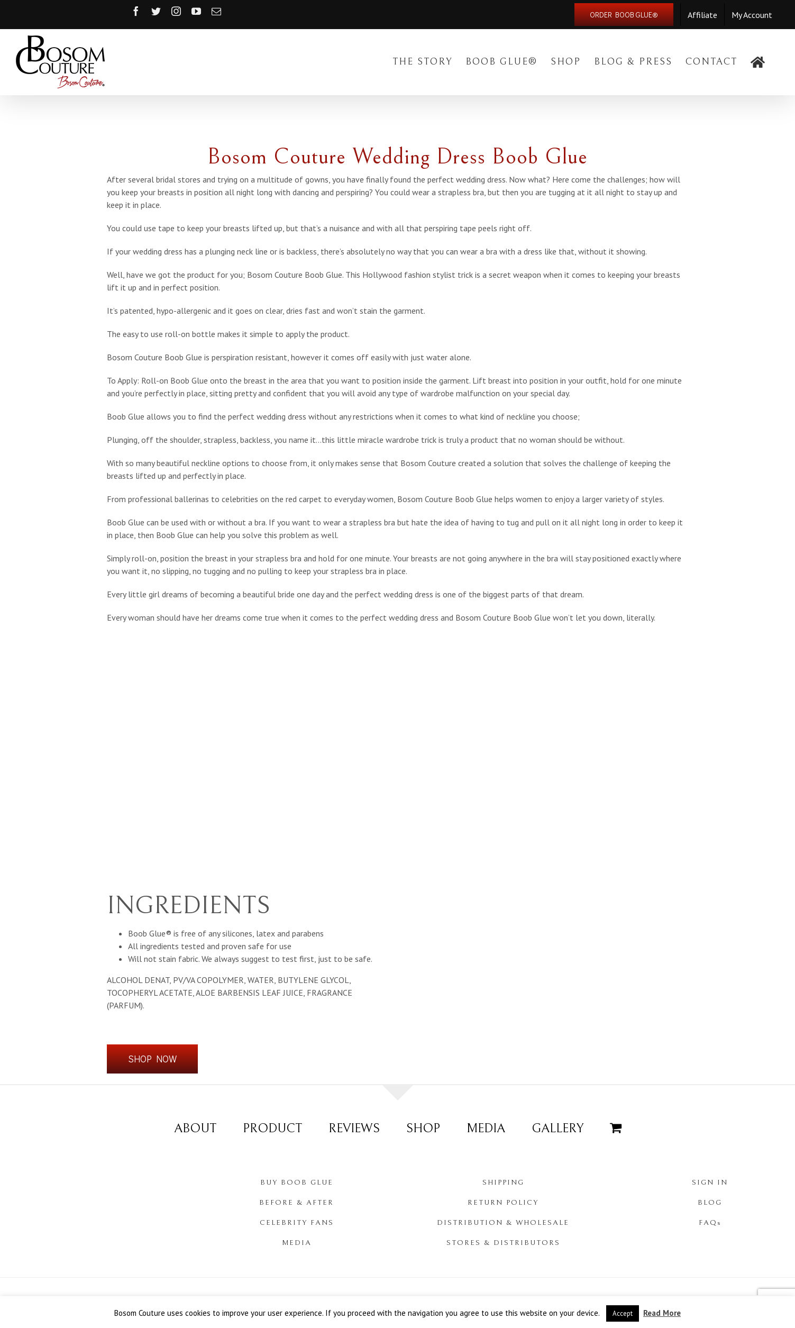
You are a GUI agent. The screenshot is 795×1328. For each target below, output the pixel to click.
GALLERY (557, 1128)
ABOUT (195, 1128)
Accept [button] (623, 1313)
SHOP (423, 1128)
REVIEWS (354, 1128)
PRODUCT (272, 1128)
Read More (662, 1313)
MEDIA (486, 1128)
